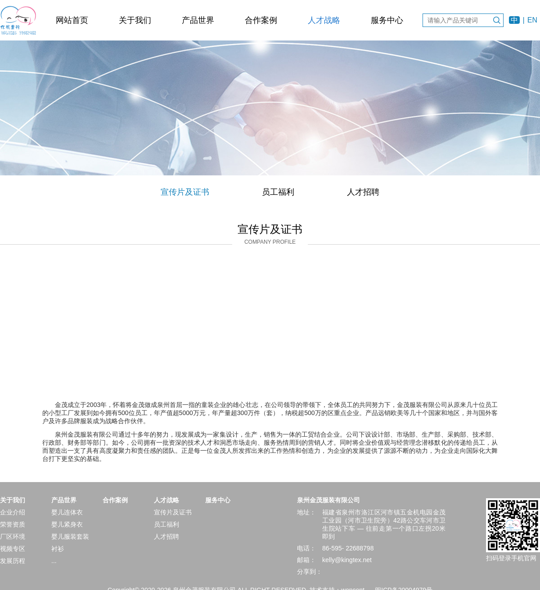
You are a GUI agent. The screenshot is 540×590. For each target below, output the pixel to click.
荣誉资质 (12, 524)
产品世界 (198, 20)
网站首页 (72, 20)
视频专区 (12, 548)
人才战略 (324, 20)
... (54, 560)
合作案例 (261, 20)
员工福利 (278, 192)
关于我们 (135, 20)
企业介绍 (12, 512)
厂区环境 (12, 536)
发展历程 (12, 560)
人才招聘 (363, 192)
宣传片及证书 (185, 192)
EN (532, 20)
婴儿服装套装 (70, 536)
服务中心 (387, 20)
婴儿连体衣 (67, 512)
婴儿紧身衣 (67, 524)
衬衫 (57, 548)
